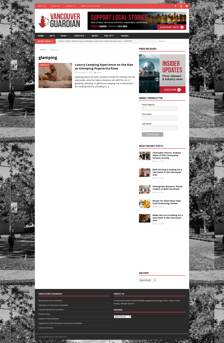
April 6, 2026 (159, 192)
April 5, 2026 (159, 206)
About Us (42, 6)
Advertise (55, 6)
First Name (147, 114)
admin (99, 72)
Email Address (148, 104)
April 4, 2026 (159, 223)
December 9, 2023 (84, 72)
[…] (107, 86)
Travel (125, 35)
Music (95, 35)
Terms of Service (45, 327)
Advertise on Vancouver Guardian (53, 305)
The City (108, 35)
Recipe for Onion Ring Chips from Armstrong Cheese (167, 201)
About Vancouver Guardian (50, 300)
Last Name (147, 123)
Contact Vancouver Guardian (51, 309)
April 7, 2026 (159, 161)
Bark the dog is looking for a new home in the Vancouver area (167, 172)
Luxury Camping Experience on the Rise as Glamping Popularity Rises (104, 66)
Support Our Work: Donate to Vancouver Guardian (60, 323)
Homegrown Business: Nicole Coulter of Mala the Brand (167, 187)
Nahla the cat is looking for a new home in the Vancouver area (168, 217)
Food (63, 35)
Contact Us (70, 6)
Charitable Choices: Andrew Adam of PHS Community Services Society (167, 155)
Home (41, 35)
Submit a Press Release (90, 6)
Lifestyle (79, 35)
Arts (52, 35)
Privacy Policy (44, 314)
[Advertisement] (160, 249)
